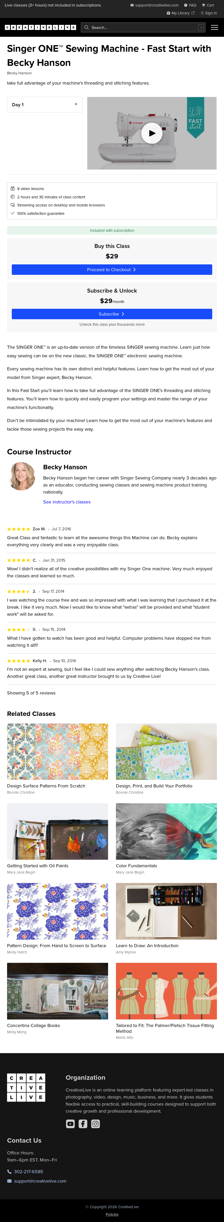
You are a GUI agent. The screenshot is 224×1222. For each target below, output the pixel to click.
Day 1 (18, 104)
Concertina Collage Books (33, 1025)
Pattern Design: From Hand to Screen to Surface (56, 945)
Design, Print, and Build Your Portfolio (154, 785)
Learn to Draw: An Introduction (147, 945)
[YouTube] (70, 1124)
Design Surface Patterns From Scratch (46, 785)
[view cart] (209, 5)
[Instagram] (95, 1124)
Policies (112, 1214)
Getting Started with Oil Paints (37, 865)
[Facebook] (83, 1124)
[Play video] (151, 133)
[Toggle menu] (214, 27)
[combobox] (143, 27)
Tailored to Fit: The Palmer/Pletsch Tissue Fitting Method (165, 1028)
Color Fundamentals (136, 865)
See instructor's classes (67, 502)
